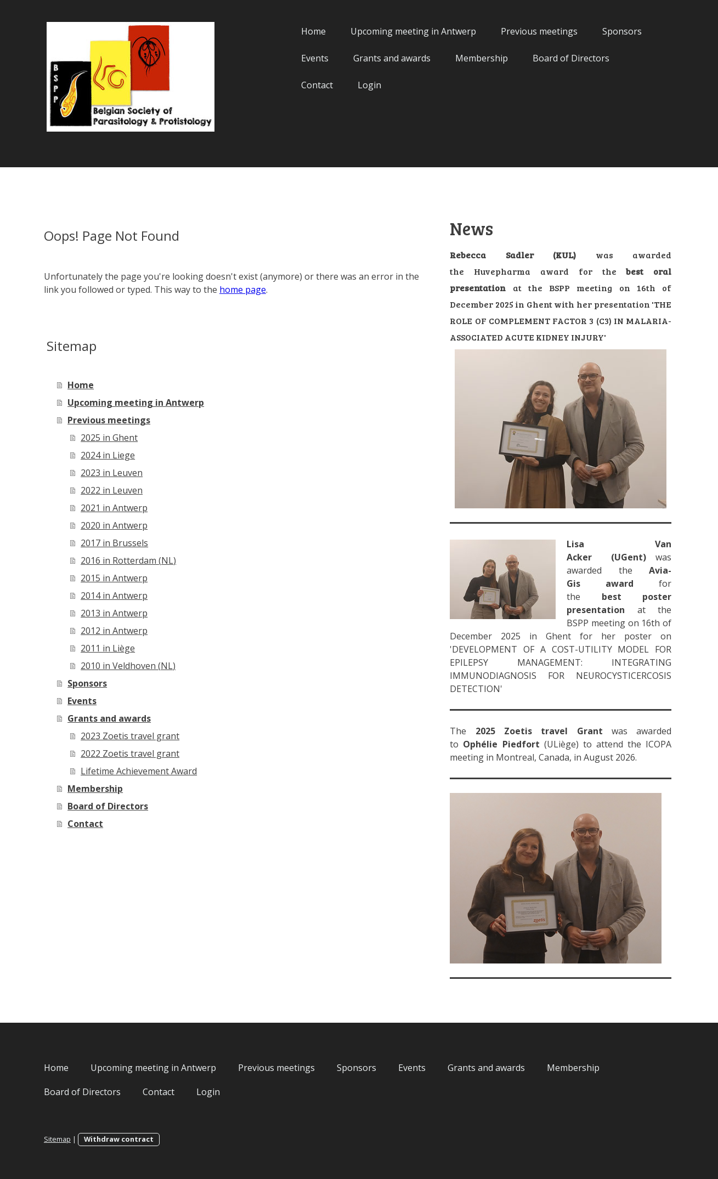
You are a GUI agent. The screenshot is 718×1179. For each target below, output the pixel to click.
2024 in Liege (121, 455)
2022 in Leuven (125, 490)
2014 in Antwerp (127, 596)
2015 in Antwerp (127, 578)
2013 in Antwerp (127, 613)
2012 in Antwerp (127, 631)
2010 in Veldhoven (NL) (141, 666)
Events (301, 58)
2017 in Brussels (128, 543)
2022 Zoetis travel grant (143, 753)
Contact (304, 85)
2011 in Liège (121, 648)
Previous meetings (526, 31)
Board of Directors (557, 58)
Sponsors (609, 31)
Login (356, 85)
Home (300, 31)
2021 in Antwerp (127, 508)
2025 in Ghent (122, 438)
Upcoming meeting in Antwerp (400, 31)
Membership (468, 58)
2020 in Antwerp (127, 525)
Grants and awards (378, 58)
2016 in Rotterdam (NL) (142, 560)
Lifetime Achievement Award (152, 771)
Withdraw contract (132, 1139)
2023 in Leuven (125, 473)
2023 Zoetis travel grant (143, 736)
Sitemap (71, 1139)
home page (272, 290)
